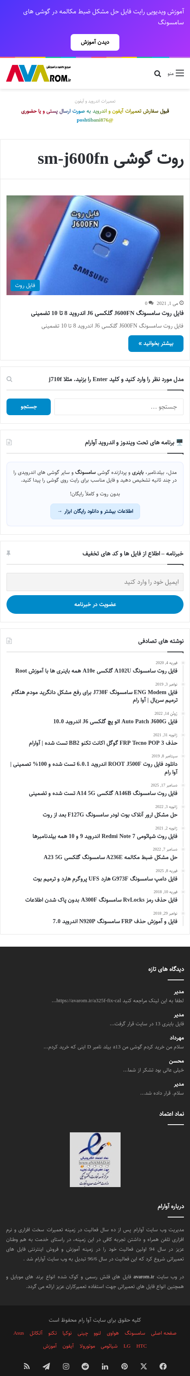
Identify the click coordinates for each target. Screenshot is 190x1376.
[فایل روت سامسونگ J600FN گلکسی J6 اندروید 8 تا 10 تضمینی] (95, 231)
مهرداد (177, 1024)
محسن (176, 1047)
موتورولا (87, 1332)
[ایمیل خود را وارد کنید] (95, 568)
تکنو (52, 1319)
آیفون (68, 1332)
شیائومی (109, 1332)
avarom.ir (144, 1262)
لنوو (97, 1319)
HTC (141, 1332)
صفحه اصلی (164, 1319)
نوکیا (67, 1319)
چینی (83, 1319)
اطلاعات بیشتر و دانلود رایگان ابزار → (95, 497)
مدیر (179, 977)
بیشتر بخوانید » (155, 329)
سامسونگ (135, 1319)
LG (126, 1332)
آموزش (50, 1332)
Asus (18, 1319)
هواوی (113, 1319)
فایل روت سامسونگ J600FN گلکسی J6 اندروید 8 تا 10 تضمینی (107, 299)
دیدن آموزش (95, 42)
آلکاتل (36, 1319)
